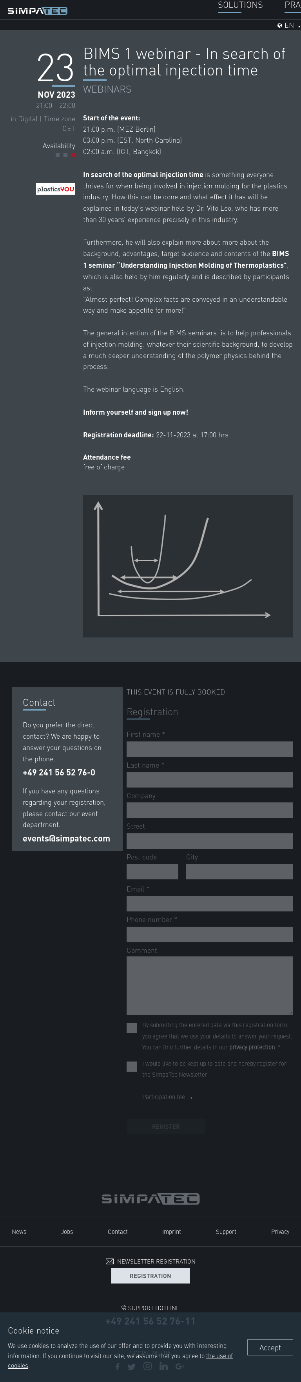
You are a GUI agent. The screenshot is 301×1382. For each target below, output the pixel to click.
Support (226, 1231)
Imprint (171, 1231)
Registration (150, 1275)
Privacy (280, 1231)
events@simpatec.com (66, 838)
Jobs (67, 1231)
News (19, 1231)
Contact (118, 1231)
